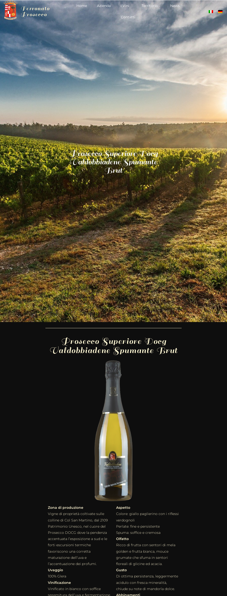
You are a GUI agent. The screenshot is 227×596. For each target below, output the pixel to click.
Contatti (128, 17)
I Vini (126, 5)
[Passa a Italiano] (211, 11)
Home (81, 5)
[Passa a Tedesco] (220, 11)
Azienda (104, 5)
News (175, 5)
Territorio (151, 5)
